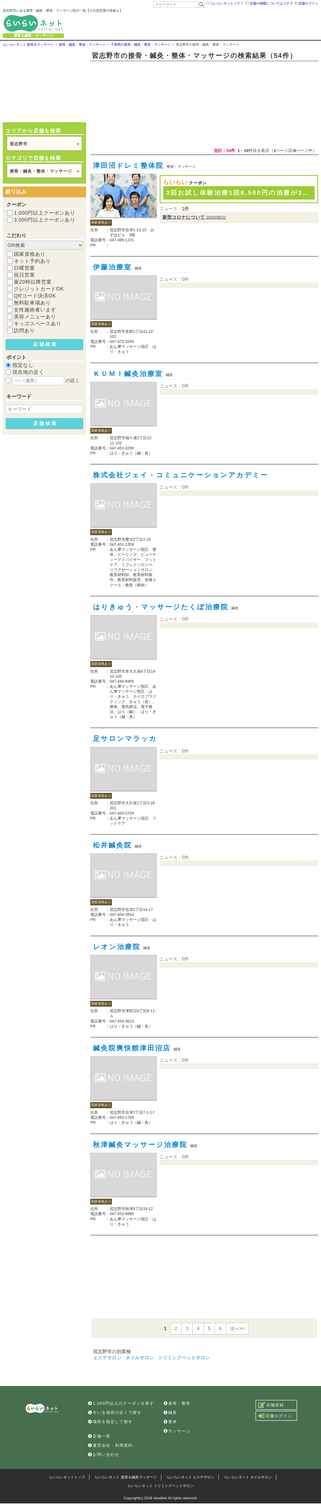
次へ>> (237, 1328)
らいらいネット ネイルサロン (248, 1477)
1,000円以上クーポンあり (44, 213)
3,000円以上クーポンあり (44, 220)
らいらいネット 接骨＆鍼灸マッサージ (125, 1477)
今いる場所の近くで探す (115, 1412)
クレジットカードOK (39, 289)
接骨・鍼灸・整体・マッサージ (41, 171)
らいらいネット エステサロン (191, 1477)
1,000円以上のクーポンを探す (121, 1403)
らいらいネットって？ (227, 3)
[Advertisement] (218, 23)
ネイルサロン (140, 1357)
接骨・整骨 (177, 1403)
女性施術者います (35, 310)
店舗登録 (271, 1405)
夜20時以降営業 (33, 282)
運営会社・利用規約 (110, 1445)
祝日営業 (24, 275)
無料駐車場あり (32, 303)
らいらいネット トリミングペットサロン (160, 1486)
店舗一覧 (99, 1436)
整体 (170, 1421)
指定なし (23, 365)
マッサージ (177, 1431)
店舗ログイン (308, 3)
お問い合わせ (103, 1454)
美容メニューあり (35, 317)
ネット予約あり (32, 261)
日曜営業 (24, 268)
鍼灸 (170, 1412)
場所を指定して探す (110, 1421)
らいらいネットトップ (67, 1477)
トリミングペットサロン (184, 1357)
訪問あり (24, 330)
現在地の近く (28, 372)
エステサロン (107, 1357)
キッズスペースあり (37, 323)
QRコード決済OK (35, 296)
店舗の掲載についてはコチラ (271, 3)
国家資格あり (30, 254)
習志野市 (18, 143)
